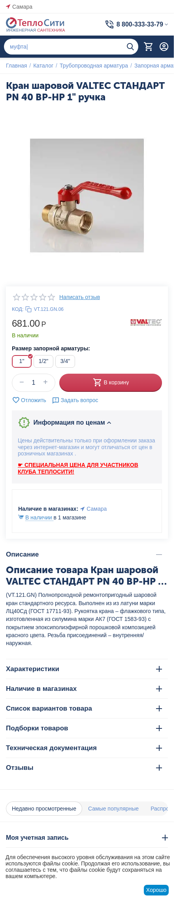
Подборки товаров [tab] (84, 728)
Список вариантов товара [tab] (84, 708)
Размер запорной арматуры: (51, 348)
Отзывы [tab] (84, 767)
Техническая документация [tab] (84, 748)
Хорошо (156, 890)
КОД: (18, 309)
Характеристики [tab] (84, 669)
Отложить (29, 400)
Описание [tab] (84, 554)
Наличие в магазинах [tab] (84, 688)
